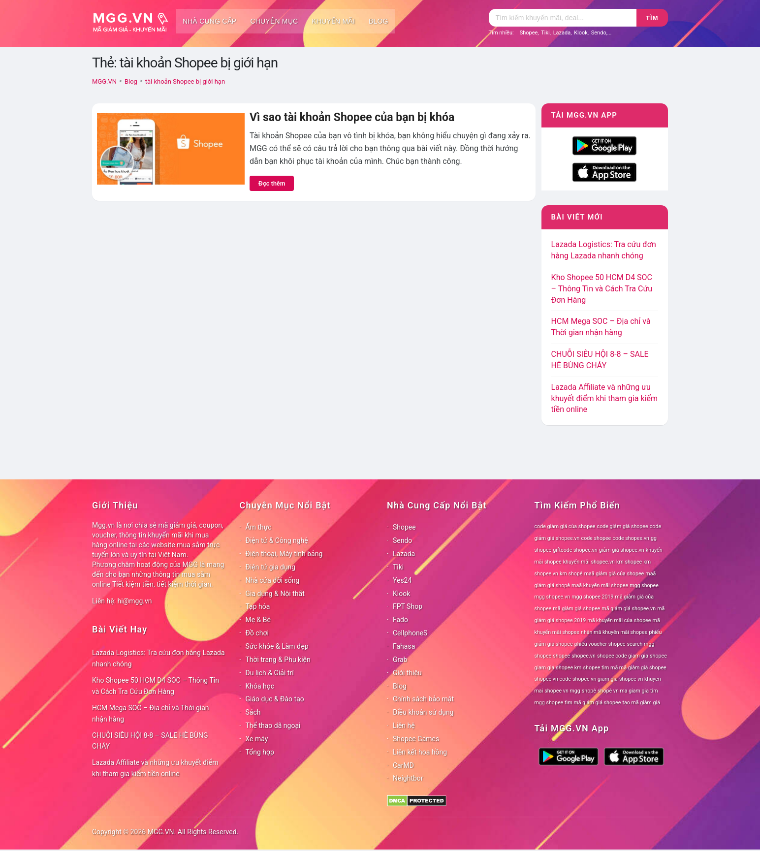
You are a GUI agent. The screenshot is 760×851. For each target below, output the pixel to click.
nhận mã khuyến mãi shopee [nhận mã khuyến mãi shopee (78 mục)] (614, 632)
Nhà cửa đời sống (273, 580)
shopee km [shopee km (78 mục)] (568, 667)
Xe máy (257, 739)
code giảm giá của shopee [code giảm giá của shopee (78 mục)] (565, 526)
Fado (400, 620)
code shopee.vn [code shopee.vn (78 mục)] (630, 538)
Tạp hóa (258, 606)
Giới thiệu (407, 673)
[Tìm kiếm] (562, 18)
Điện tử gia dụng (271, 567)
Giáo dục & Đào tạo (275, 699)
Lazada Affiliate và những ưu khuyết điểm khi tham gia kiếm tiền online (604, 398)
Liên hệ (404, 725)
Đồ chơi (257, 633)
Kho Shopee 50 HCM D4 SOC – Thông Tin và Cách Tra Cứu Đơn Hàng (602, 289)
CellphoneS (410, 633)
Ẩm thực (259, 527)
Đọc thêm (271, 183)
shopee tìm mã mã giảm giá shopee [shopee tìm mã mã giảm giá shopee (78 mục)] (624, 667)
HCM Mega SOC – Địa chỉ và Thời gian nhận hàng (150, 713)
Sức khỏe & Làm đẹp (277, 646)
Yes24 (402, 580)
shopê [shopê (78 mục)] (589, 691)
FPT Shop (407, 606)
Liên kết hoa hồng (420, 752)
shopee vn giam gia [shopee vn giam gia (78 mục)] (595, 679)
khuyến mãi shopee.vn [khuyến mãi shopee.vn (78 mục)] (589, 562)
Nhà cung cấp (209, 21)
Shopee (529, 33)
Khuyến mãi (333, 21)
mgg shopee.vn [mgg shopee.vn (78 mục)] (552, 597)
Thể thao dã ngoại (273, 725)
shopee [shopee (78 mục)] (561, 656)
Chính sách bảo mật (423, 699)
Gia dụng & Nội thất (275, 594)
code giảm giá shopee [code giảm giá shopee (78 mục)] (622, 526)
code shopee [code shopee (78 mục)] (596, 538)
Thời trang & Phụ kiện (278, 659)
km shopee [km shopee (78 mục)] (629, 562)
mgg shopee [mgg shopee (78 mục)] (644, 585)
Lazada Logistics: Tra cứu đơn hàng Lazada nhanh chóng (158, 658)
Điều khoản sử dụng (423, 712)
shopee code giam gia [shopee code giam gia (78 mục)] (622, 656)
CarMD (403, 765)
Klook (581, 33)
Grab (400, 659)
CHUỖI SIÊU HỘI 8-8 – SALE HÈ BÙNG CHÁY (150, 741)
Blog (378, 21)
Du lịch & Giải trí (270, 673)
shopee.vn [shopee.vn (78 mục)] (583, 656)
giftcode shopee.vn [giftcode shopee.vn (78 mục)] (575, 550)
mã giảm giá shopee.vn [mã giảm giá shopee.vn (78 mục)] (629, 608)
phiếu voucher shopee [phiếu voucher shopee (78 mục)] (600, 644)
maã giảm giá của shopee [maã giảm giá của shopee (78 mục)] (614, 573)
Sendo (598, 33)
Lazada (562, 33)
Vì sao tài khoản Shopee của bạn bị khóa (352, 117)
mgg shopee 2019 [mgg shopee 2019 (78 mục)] (592, 597)
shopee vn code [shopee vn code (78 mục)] (553, 679)
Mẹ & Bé (258, 620)
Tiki (545, 33)
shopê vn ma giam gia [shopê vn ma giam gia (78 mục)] (623, 691)
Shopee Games (416, 739)
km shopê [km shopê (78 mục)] (571, 573)
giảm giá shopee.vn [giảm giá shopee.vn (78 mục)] (621, 550)
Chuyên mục (274, 21)
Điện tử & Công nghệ (277, 540)
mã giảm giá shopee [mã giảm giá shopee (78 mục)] (576, 608)
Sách (253, 712)
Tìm (652, 18)
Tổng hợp (260, 752)
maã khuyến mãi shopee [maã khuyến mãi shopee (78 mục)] (599, 585)
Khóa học (260, 686)
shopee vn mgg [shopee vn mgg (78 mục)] (562, 691)
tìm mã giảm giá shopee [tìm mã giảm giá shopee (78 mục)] (593, 702)
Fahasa (404, 646)
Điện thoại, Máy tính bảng (284, 554)
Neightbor (408, 778)
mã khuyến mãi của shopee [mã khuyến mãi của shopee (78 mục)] (619, 620)
